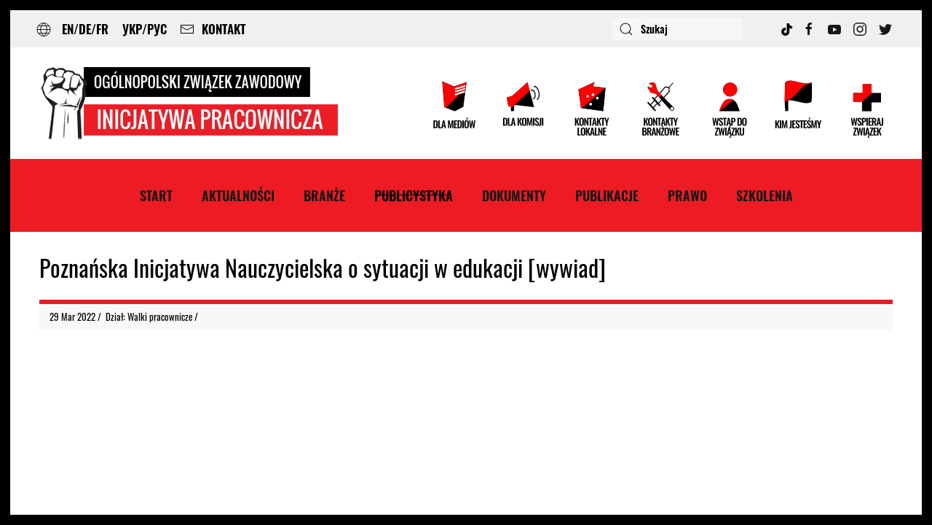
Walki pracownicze (159, 316)
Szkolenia (764, 195)
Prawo (687, 195)
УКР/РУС (144, 29)
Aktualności (238, 195)
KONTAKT (212, 29)
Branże (324, 195)
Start (156, 195)
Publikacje (607, 195)
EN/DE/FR (85, 29)
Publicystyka (413, 195)
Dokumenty (514, 195)
